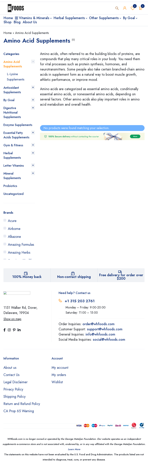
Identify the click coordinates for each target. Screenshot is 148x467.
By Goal (8, 100)
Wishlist (133, 8)
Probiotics (10, 185)
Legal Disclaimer (15, 381)
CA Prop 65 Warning (18, 410)
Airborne (14, 228)
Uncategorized (13, 193)
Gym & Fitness (13, 145)
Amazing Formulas (21, 244)
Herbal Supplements (12, 155)
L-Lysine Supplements (16, 76)
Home (7, 33)
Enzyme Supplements (17, 124)
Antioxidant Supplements (12, 89)
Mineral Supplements (12, 175)
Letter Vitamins (13, 165)
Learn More (74, 449)
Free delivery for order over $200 (121, 276)
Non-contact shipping (74, 276)
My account (60, 367)
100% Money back (27, 276)
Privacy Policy (13, 389)
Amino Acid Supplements (12, 64)
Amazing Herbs (19, 252)
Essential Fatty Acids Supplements (16, 134)
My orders (59, 374)
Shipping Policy (14, 396)
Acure (12, 220)
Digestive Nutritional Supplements (12, 112)
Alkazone (14, 236)
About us (9, 367)
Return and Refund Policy (21, 403)
